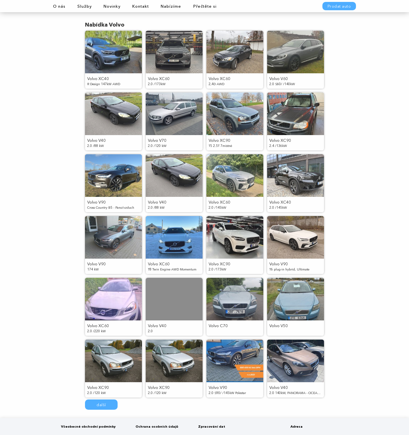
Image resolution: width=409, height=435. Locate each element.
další (101, 404)
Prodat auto (339, 6)
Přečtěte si (205, 6)
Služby (84, 6)
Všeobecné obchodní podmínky (88, 426)
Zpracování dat (211, 426)
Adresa (296, 426)
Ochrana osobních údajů (156, 426)
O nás (59, 6)
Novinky (112, 6)
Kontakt (140, 6)
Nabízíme (171, 6)
